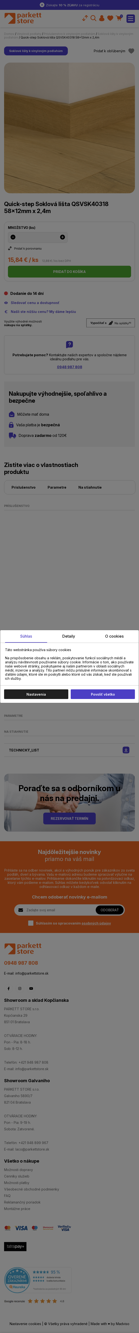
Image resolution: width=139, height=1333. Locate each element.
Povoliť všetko (103, 694)
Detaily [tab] (68, 636)
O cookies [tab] (114, 636)
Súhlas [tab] (26, 636)
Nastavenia (36, 694)
